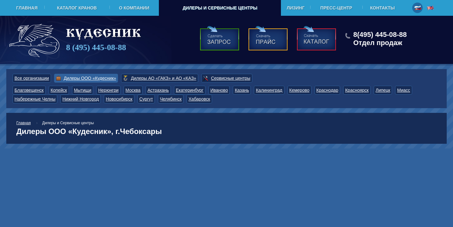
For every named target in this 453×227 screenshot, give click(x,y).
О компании (134, 7)
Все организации (31, 78)
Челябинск (171, 99)
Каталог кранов (77, 7)
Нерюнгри (108, 90)
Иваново (219, 90)
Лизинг (296, 7)
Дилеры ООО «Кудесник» (90, 78)
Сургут (146, 99)
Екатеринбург (190, 90)
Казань (242, 90)
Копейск (59, 90)
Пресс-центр (336, 7)
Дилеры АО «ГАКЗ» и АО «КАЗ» (163, 78)
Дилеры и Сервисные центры (219, 7)
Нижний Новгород (80, 99)
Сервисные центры (230, 78)
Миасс (403, 90)
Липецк (383, 90)
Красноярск (357, 90)
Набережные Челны (34, 99)
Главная (27, 7)
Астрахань (158, 90)
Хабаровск (199, 99)
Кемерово (299, 90)
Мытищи (82, 90)
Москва (133, 90)
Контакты (382, 7)
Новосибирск (119, 99)
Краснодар (327, 90)
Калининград (269, 90)
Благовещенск (29, 90)
